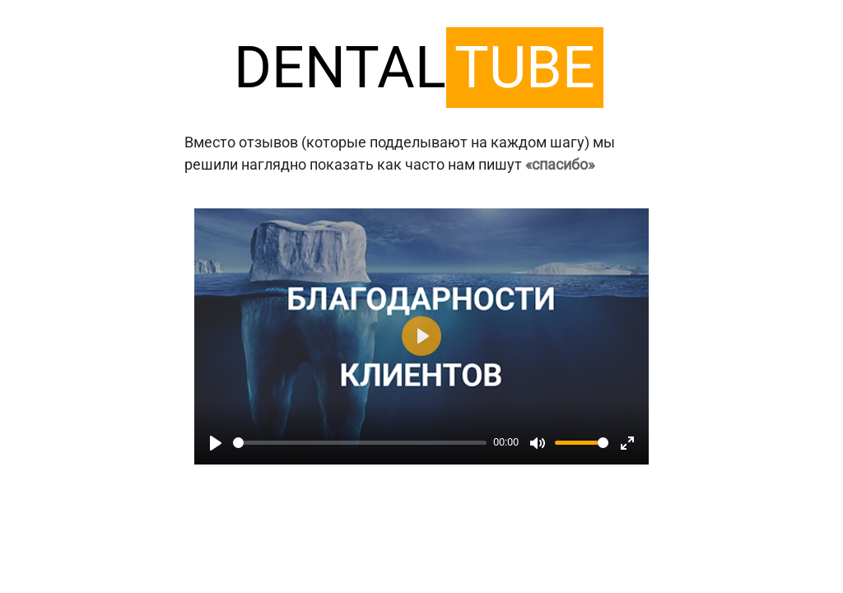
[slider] (360, 443)
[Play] (216, 443)
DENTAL (418, 67)
